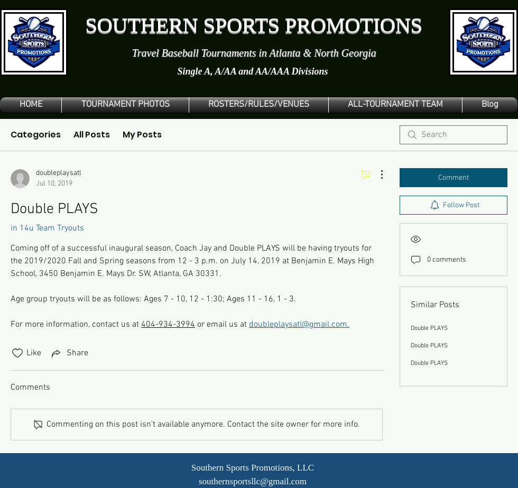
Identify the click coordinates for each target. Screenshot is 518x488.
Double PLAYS (429, 328)
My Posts (142, 134)
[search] (453, 134)
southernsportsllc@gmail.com (253, 481)
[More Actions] (376, 174)
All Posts (91, 134)
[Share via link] (69, 353)
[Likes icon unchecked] (17, 353)
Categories (36, 134)
